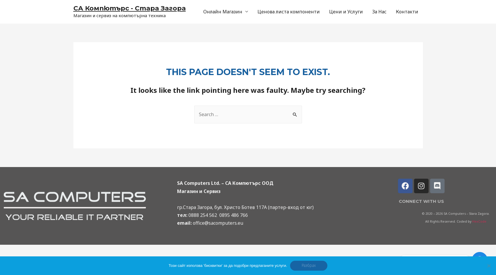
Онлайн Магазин (222, 11)
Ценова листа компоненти (288, 11)
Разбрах (309, 265)
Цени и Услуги (346, 11)
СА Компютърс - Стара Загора (129, 8)
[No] (489, 266)
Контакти (407, 11)
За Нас (379, 11)
